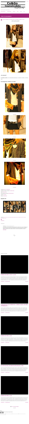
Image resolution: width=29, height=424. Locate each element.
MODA (21, 11)
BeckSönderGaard (11, 193)
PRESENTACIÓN (9, 11)
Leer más (26, 281)
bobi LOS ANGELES (7, 189)
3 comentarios (7, 312)
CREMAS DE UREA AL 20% (6, 335)
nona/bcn (5, 194)
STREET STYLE (4, 218)
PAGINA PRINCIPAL (3, 11)
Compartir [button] (2, 220)
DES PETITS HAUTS (23, 217)
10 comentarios (7, 402)
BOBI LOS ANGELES (18, 217)
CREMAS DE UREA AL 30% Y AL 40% (8, 274)
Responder (4, 229)
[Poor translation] (2, 412)
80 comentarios (7, 281)
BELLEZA (14, 11)
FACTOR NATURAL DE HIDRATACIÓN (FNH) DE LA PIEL (12, 365)
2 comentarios (7, 372)
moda (1, 218)
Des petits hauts (12, 190)
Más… (24, 11)
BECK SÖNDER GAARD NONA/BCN (12, 217)
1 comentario (7, 342)
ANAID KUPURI (5, 217)
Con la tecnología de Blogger (14, 406)
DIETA (17, 11)
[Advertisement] (14, 246)
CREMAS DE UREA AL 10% (6, 395)
